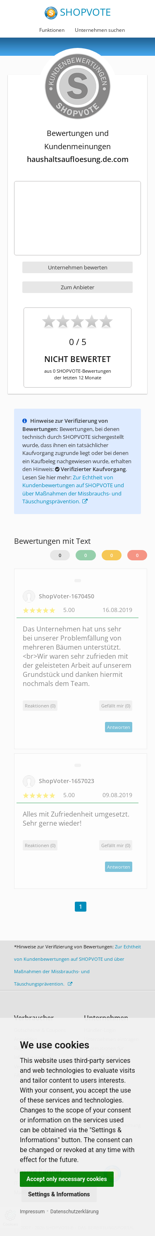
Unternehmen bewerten (77, 267)
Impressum (32, 1212)
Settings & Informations (59, 1194)
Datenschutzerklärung (74, 1212)
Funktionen (51, 29)
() (115, 706)
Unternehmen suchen (100, 29)
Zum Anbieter (77, 287)
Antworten (118, 727)
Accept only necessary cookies (66, 1179)
